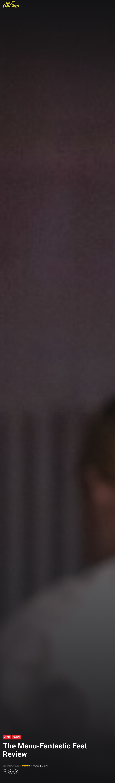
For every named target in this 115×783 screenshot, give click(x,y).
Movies (7, 737)
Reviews (16, 737)
